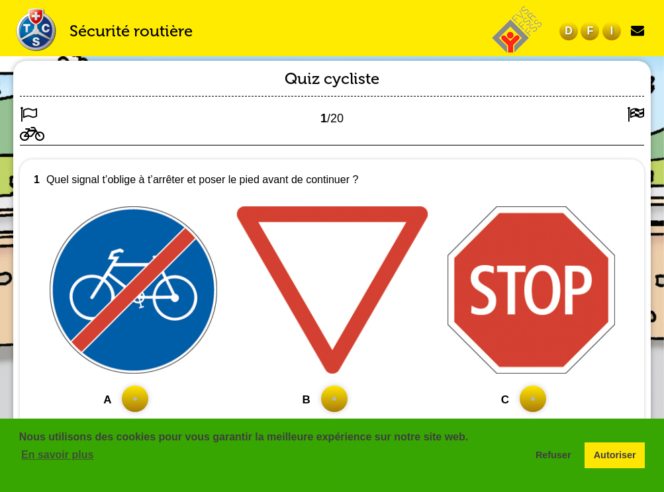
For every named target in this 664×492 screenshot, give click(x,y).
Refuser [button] (553, 455)
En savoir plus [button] (57, 454)
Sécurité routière (131, 30)
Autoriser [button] (615, 455)
